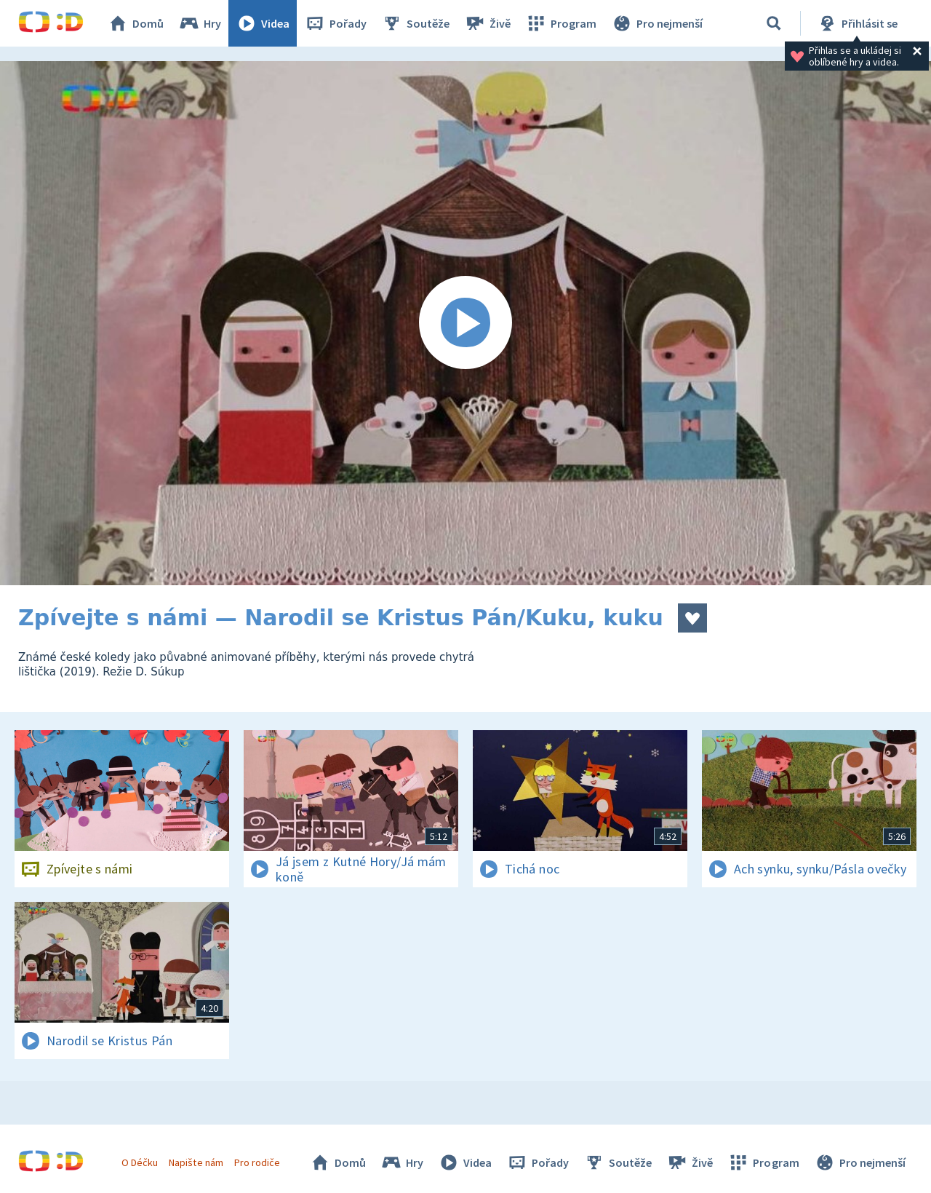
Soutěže (415, 23)
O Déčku (139, 1162)
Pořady (335, 23)
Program (560, 23)
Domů (135, 23)
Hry (199, 23)
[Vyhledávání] (774, 23)
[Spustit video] (465, 323)
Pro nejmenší (657, 23)
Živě (487, 23)
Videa (262, 23)
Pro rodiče (257, 1162)
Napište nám (196, 1162)
